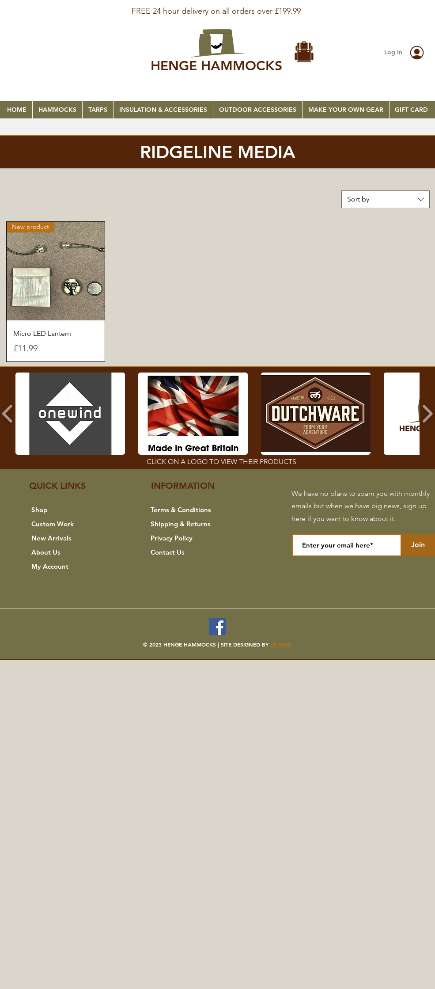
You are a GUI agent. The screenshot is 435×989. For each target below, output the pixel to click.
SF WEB (281, 644)
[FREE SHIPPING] (217, 5)
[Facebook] (217, 626)
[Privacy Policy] (190, 538)
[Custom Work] (71, 524)
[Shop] (71, 510)
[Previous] (49, 13)
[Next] (385, 13)
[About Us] (71, 552)
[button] (304, 53)
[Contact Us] (190, 552)
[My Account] (71, 566)
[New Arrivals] (71, 538)
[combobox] (385, 199)
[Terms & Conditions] (190, 510)
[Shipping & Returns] (190, 524)
